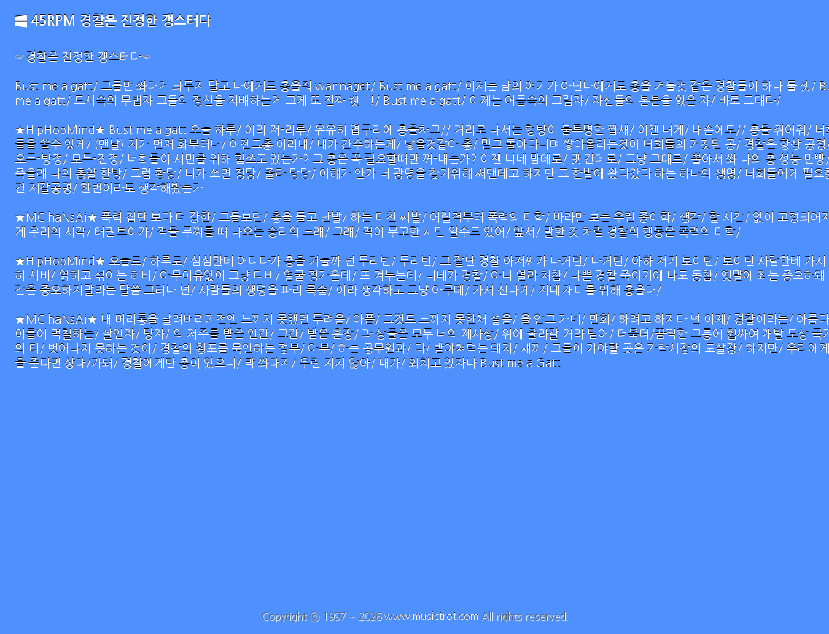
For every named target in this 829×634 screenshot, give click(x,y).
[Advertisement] (414, 501)
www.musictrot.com (431, 616)
